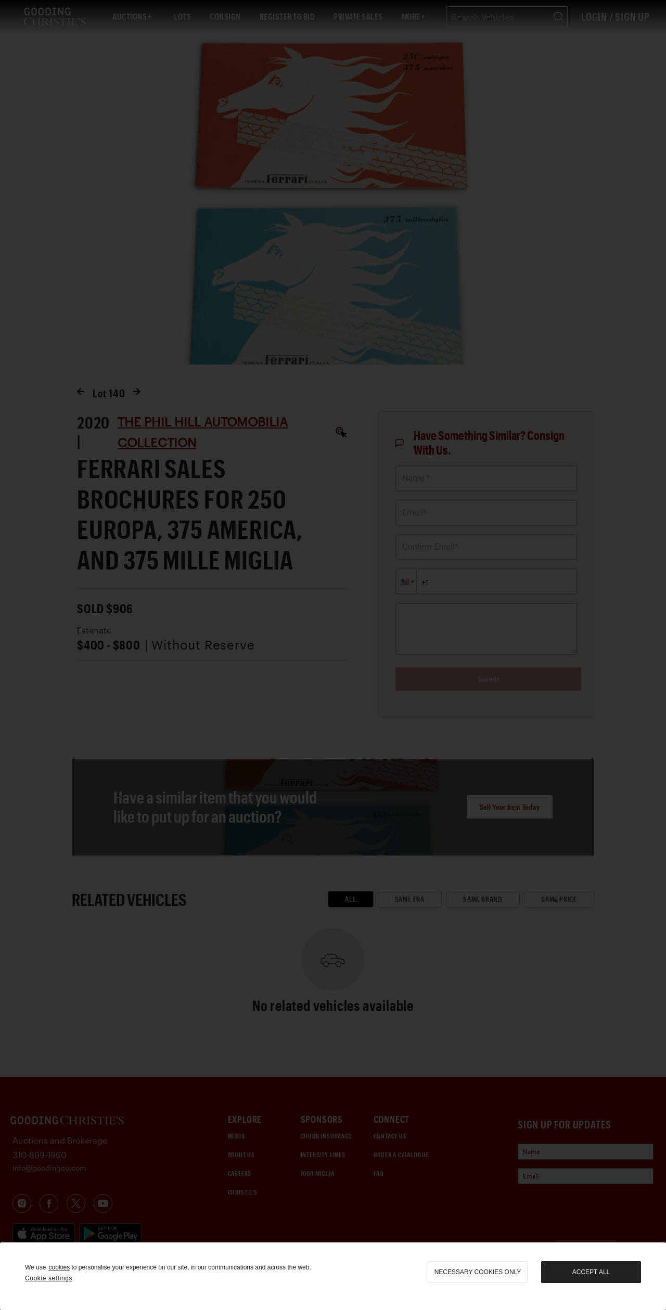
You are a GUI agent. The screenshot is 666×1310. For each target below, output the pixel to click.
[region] (333, 1276)
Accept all (591, 1272)
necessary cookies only (477, 1272)
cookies (59, 1267)
